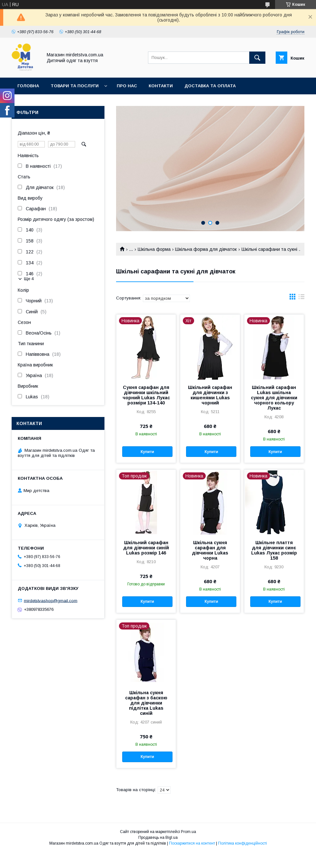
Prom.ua (188, 831)
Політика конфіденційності (242, 843)
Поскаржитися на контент (192, 843)
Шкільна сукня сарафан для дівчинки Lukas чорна (210, 550)
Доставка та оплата (210, 85)
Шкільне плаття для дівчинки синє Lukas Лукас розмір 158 (274, 550)
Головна (28, 85)
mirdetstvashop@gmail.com (50, 600)
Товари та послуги (75, 85)
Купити (147, 452)
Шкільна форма (154, 249)
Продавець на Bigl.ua (158, 837)
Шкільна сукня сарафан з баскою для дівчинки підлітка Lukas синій (146, 703)
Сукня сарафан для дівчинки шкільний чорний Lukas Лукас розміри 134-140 (146, 395)
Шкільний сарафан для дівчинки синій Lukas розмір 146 (146, 547)
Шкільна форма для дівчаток (206, 249)
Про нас (127, 85)
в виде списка (301, 298)
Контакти (161, 85)
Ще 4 (29, 278)
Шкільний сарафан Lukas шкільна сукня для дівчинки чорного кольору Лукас (274, 398)
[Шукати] (257, 58)
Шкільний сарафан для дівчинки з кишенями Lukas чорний (210, 395)
